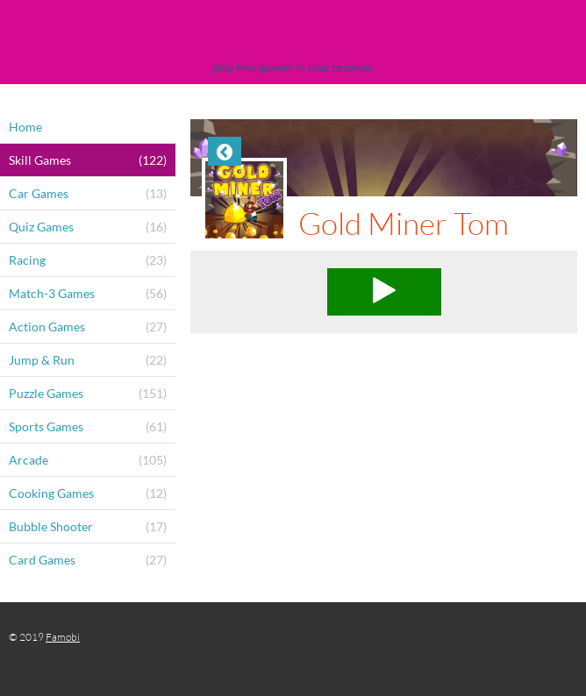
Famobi (63, 636)
